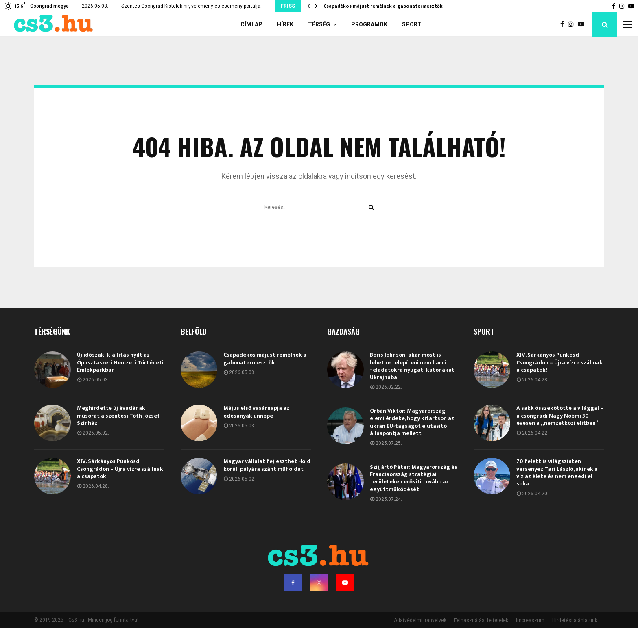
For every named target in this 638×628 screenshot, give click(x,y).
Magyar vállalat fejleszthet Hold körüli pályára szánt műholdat (266, 465)
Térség (319, 24)
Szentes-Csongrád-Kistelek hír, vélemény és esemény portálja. (191, 6)
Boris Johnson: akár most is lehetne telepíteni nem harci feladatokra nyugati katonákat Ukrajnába (412, 366)
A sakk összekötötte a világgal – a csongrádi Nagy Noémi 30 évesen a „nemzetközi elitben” (559, 415)
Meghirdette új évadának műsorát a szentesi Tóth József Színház (118, 415)
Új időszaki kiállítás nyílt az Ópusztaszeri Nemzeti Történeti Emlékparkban (120, 362)
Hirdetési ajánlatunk (574, 620)
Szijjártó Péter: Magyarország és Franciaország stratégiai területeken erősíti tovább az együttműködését (413, 478)
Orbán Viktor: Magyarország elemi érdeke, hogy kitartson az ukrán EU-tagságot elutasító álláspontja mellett (412, 422)
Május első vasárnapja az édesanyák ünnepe (256, 411)
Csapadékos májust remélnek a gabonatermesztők (383, 6)
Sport (412, 24)
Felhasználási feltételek (481, 620)
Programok (369, 24)
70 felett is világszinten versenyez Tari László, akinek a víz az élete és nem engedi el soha (557, 472)
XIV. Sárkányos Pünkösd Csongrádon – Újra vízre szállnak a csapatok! (120, 469)
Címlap (251, 24)
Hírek (285, 24)
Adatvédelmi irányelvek (420, 620)
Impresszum (530, 620)
